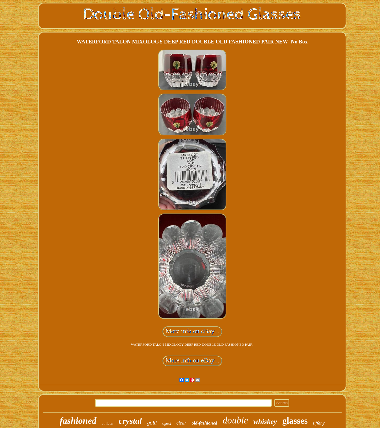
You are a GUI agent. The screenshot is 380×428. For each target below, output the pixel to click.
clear (181, 423)
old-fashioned (204, 423)
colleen (107, 423)
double (235, 420)
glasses (295, 421)
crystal (130, 421)
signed (166, 424)
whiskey (265, 422)
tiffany (319, 423)
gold (152, 423)
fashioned (78, 421)
